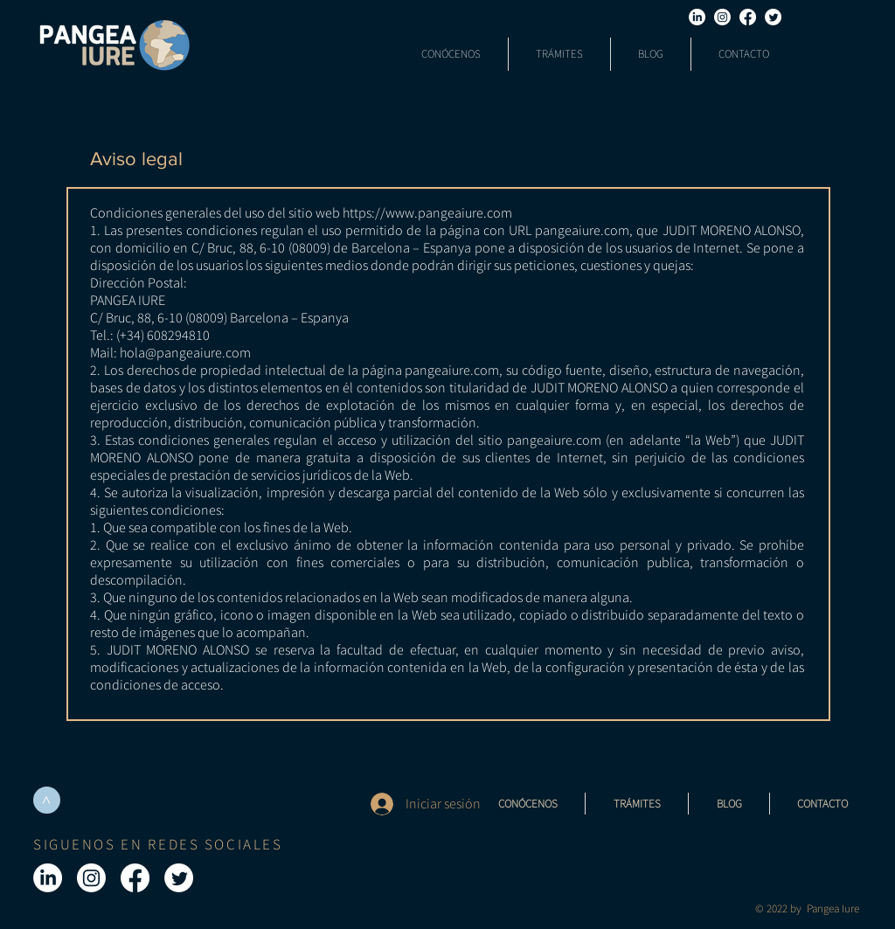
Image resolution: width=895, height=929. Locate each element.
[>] (46, 800)
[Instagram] (722, 17)
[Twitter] (773, 17)
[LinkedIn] (697, 17)
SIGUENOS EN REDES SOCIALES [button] (157, 844)
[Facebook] (747, 17)
